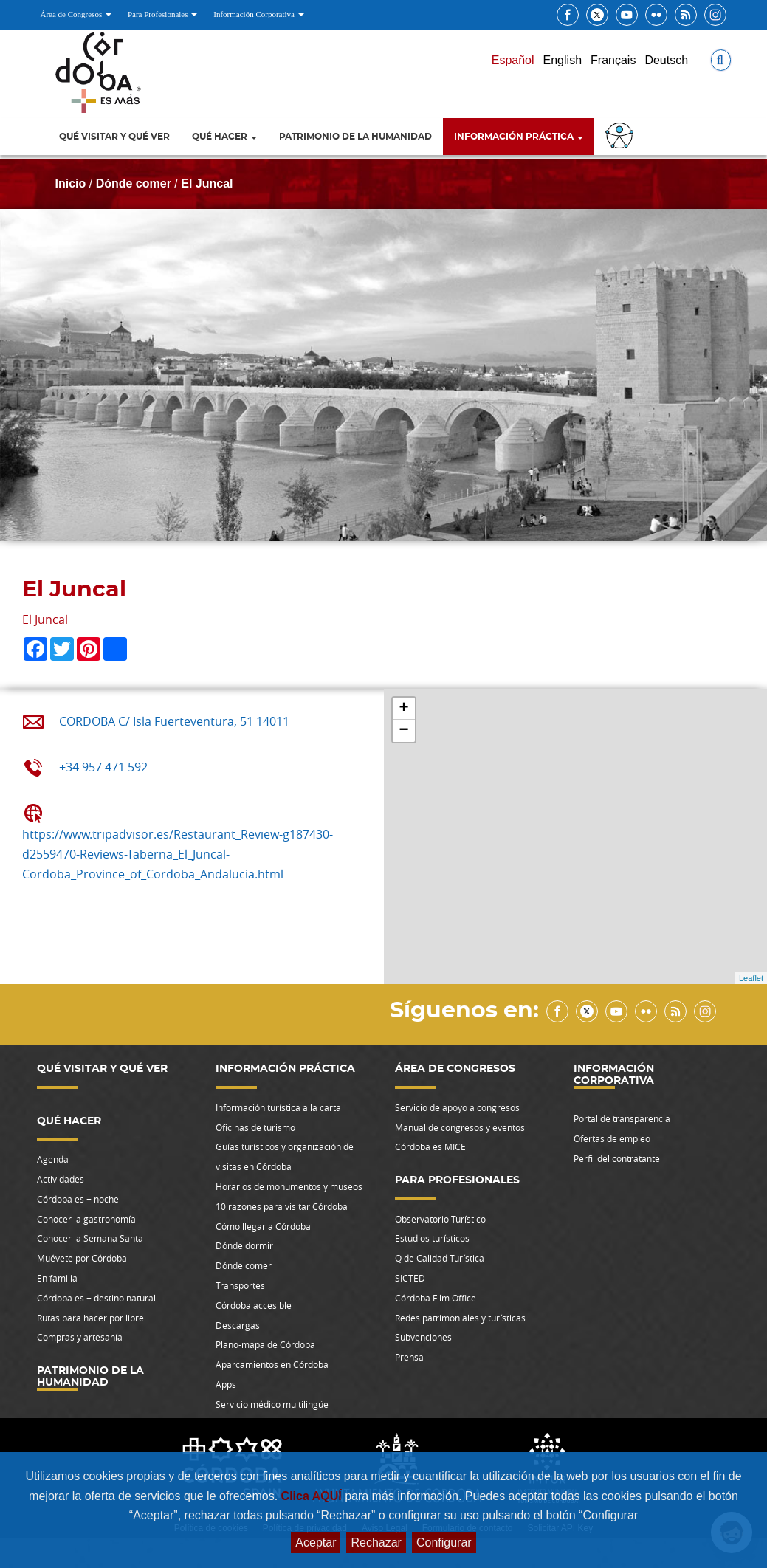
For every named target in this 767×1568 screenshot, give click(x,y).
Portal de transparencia (622, 1118)
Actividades (60, 1179)
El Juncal (207, 183)
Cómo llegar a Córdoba (263, 1226)
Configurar (444, 1542)
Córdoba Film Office (435, 1298)
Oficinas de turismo (255, 1127)
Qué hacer (224, 136)
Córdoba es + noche (78, 1199)
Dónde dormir (244, 1245)
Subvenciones (423, 1337)
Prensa (409, 1357)
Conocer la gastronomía (86, 1219)
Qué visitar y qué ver (114, 136)
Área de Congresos (76, 14)
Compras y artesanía (80, 1337)
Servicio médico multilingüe (272, 1404)
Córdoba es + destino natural (96, 1298)
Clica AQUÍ (313, 1496)
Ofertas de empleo (612, 1138)
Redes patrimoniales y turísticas (460, 1318)
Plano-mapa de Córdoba (265, 1344)
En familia (57, 1278)
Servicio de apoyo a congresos (457, 1107)
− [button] (403, 731)
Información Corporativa (258, 14)
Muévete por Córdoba (82, 1258)
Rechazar (376, 1542)
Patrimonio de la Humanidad (355, 136)
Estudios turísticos (432, 1238)
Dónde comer (133, 183)
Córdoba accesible (254, 1305)
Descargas (238, 1325)
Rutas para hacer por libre (90, 1318)
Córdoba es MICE (430, 1146)
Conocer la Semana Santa (90, 1238)
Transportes (240, 1285)
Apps (226, 1384)
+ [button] (403, 709)
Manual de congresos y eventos (460, 1127)
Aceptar (315, 1542)
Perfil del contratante (617, 1158)
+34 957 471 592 (103, 767)
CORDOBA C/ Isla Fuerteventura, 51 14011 (174, 721)
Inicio (70, 183)
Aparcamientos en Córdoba (272, 1364)
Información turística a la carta (278, 1107)
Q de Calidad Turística (439, 1258)
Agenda (53, 1159)
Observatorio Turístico (440, 1219)
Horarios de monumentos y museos (289, 1186)
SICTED (410, 1278)
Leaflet (751, 978)
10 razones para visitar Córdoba (282, 1206)
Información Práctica (518, 136)
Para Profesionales (162, 14)
